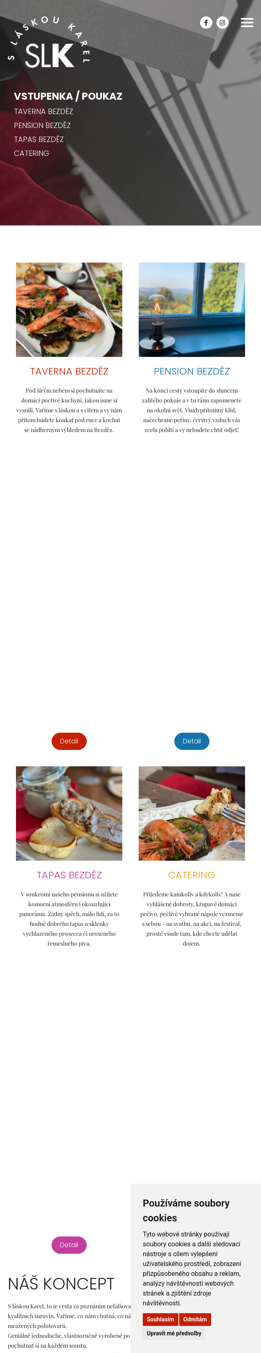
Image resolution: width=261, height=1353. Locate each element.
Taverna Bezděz (43, 111)
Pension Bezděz (42, 125)
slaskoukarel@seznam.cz (40, 1073)
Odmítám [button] (195, 1319)
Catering (31, 153)
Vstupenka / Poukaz (68, 96)
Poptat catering (41, 1100)
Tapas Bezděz (39, 139)
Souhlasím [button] (160, 1319)
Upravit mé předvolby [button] (174, 1333)
